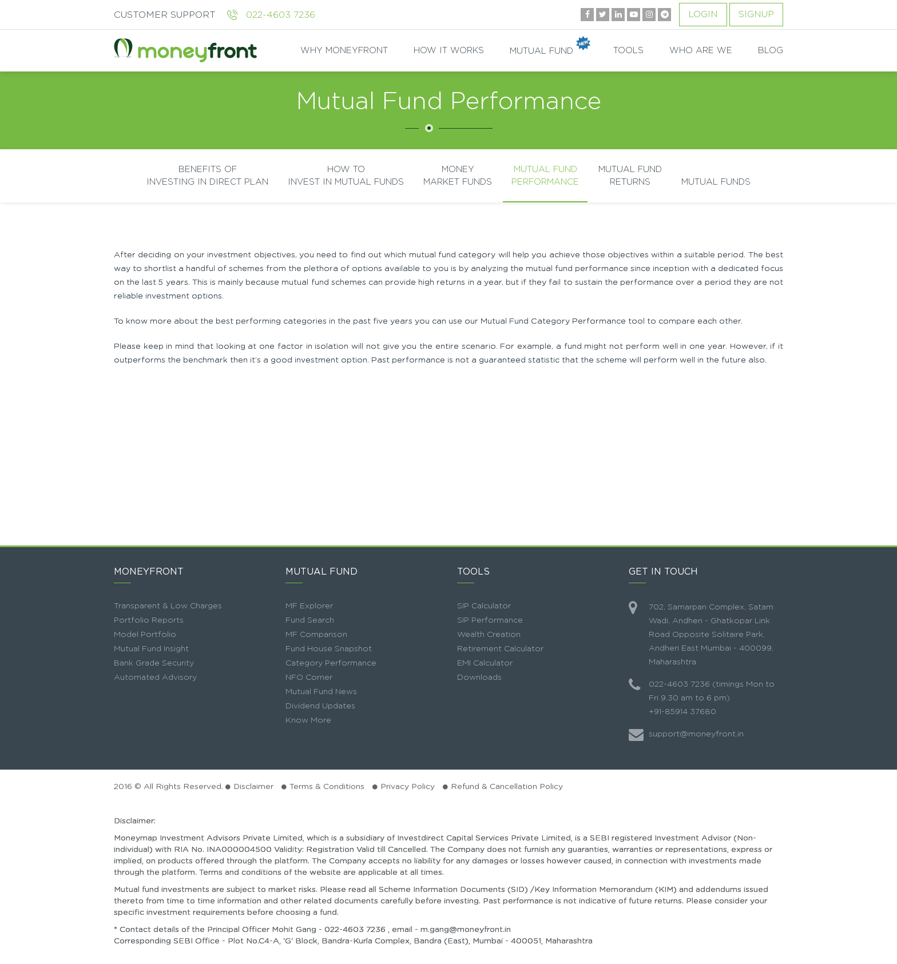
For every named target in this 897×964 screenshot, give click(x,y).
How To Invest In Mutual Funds (346, 175)
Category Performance (330, 663)
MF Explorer (309, 606)
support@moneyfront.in (696, 734)
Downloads (479, 678)
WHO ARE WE (700, 50)
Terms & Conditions (326, 787)
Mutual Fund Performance (545, 175)
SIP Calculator (484, 606)
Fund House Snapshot (328, 649)
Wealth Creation (489, 635)
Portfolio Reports (149, 620)
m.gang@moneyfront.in (465, 930)
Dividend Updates (320, 706)
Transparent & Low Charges (168, 606)
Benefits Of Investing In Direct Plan (207, 175)
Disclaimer (253, 787)
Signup (756, 14)
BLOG (770, 50)
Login (703, 14)
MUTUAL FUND (549, 50)
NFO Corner (308, 678)
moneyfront (185, 50)
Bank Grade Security (154, 663)
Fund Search (309, 620)
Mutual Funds (716, 182)
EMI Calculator (485, 663)
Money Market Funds (457, 175)
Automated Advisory (155, 678)
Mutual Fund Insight (151, 649)
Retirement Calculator (500, 649)
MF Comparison (316, 635)
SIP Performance (490, 620)
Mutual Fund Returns (630, 175)
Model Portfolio (145, 635)
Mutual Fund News (321, 692)
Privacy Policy (407, 787)
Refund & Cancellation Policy (507, 787)
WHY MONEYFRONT (344, 50)
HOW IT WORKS (449, 50)
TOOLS (628, 50)
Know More (308, 720)
